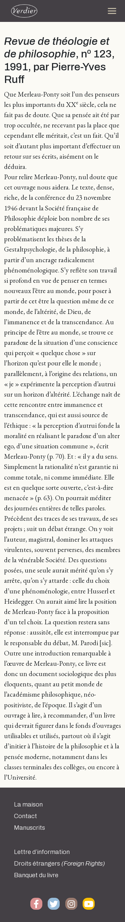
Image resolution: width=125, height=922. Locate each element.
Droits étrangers (59, 863)
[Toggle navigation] (112, 11)
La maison (28, 804)
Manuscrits (29, 827)
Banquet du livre (36, 875)
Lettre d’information (42, 852)
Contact (25, 816)
